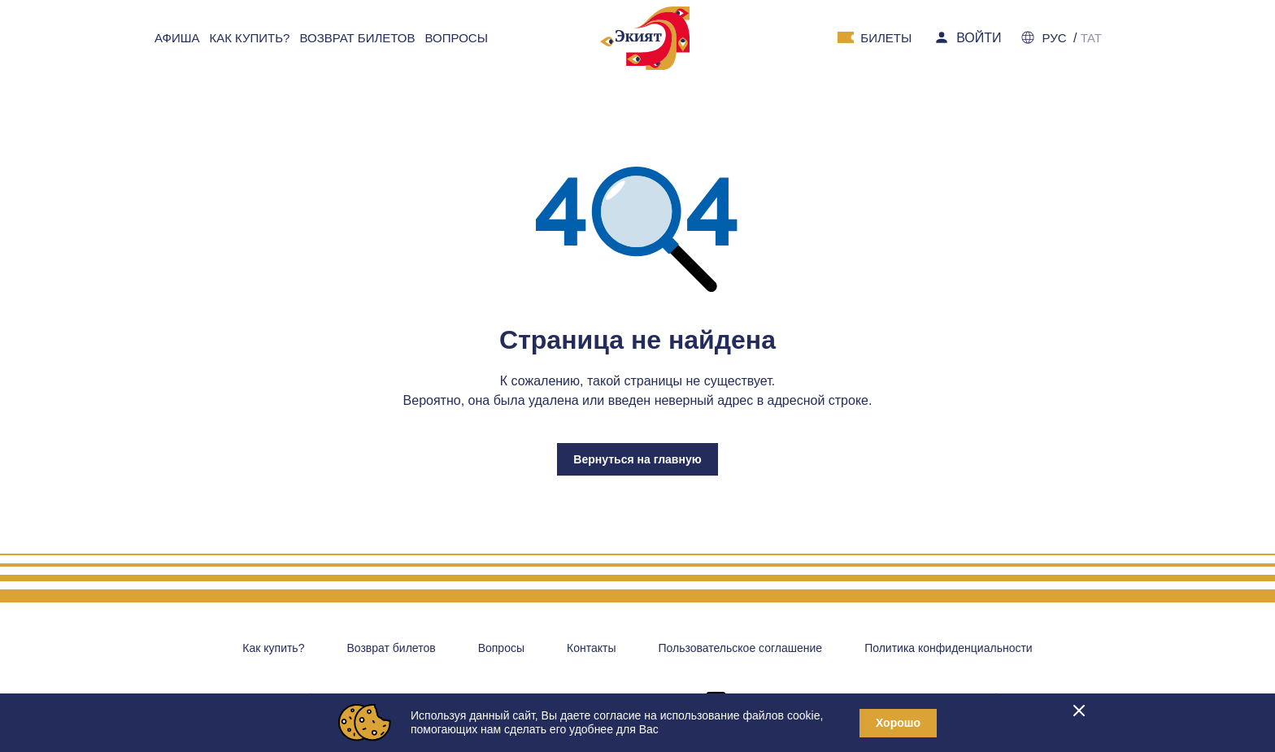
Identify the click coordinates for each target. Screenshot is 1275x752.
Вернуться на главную (637, 459)
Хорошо (898, 722)
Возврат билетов (390, 647)
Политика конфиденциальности (948, 647)
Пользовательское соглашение (740, 647)
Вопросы (501, 647)
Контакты (591, 647)
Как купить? (273, 647)
